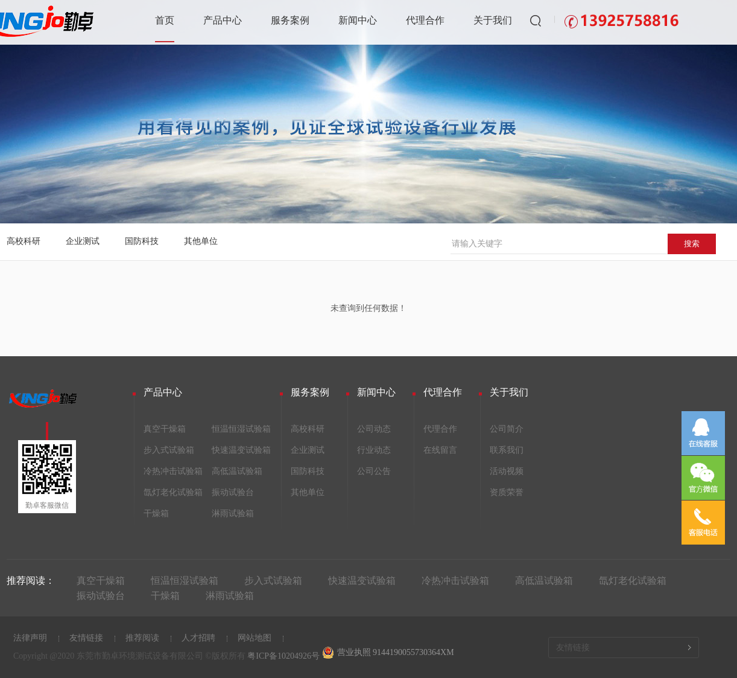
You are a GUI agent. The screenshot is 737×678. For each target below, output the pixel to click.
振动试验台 (233, 492)
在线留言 (440, 450)
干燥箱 (156, 513)
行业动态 (374, 450)
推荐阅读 (142, 637)
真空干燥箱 (165, 428)
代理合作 (425, 20)
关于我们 (492, 20)
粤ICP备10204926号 (283, 655)
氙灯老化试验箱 (173, 492)
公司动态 (374, 428)
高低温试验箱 (237, 471)
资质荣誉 (506, 492)
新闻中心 (357, 20)
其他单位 (201, 241)
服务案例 (290, 20)
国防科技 (142, 241)
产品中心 (222, 20)
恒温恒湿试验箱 (241, 428)
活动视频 (506, 471)
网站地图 (254, 637)
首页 (164, 20)
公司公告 (374, 471)
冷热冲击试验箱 (173, 471)
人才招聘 (198, 637)
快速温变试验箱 (241, 450)
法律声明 (30, 637)
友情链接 (86, 637)
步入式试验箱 (169, 450)
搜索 (692, 243)
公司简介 (506, 428)
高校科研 (23, 241)
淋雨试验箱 (233, 513)
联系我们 (506, 450)
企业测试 (83, 241)
